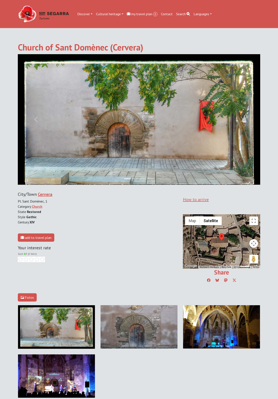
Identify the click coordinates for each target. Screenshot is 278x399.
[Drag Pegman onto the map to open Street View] (253, 259)
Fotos (27, 297)
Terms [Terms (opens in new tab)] (256, 267)
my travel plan (142, 14)
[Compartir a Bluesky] (217, 280)
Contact (167, 14)
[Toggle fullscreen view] (253, 220)
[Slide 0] (127, 178)
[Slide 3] (150, 178)
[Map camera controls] (253, 243)
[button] (221, 237)
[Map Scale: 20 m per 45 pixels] (242, 267)
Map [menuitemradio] (192, 220)
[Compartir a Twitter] (234, 280)
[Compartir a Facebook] (208, 280)
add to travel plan (36, 237)
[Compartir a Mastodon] (226, 280)
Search (183, 14)
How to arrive (196, 199)
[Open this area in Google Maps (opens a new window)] (191, 266)
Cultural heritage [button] (108, 14)
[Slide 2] (143, 178)
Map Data (226, 267)
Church (37, 206)
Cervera (45, 194)
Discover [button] (83, 14)
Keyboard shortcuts (209, 267)
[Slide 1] (135, 178)
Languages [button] (201, 14)
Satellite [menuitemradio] (211, 220)
